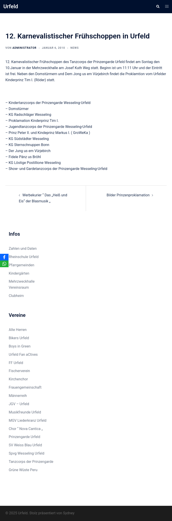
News (74, 47)
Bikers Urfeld (19, 338)
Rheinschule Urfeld (24, 257)
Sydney (68, 513)
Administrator (24, 47)
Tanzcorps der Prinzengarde (31, 462)
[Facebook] (4, 257)
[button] (157, 6)
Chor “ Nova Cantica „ (26, 429)
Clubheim (16, 296)
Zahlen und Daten (23, 248)
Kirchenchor (18, 379)
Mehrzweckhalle (21, 281)
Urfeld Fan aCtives (23, 354)
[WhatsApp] (4, 263)
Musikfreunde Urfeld (25, 412)
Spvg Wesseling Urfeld (26, 453)
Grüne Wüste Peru (23, 470)
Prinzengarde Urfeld (24, 437)
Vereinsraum (19, 287)
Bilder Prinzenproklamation (128, 195)
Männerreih (18, 396)
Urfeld (10, 6)
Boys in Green (19, 346)
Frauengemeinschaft (25, 387)
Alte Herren (18, 330)
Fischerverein (19, 371)
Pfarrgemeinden (21, 265)
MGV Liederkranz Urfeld (27, 420)
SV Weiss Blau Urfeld (25, 445)
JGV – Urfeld (19, 404)
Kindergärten (19, 273)
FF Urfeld (16, 363)
